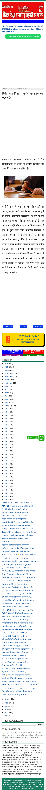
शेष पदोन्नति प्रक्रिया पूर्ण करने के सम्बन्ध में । (14, 516)
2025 (6, 367)
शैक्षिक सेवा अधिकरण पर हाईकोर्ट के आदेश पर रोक (16, 646)
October (8, 380)
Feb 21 (7, 435)
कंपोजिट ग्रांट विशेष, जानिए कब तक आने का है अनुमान (17, 678)
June (6, 393)
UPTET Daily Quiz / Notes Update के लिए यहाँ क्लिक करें (22, 339)
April (6, 399)
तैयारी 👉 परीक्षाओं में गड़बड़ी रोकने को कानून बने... (16, 675)
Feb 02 (7, 496)
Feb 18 (7, 444)
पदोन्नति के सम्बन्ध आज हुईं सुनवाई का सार (14, 519)
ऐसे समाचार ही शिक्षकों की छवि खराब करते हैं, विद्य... (17, 581)
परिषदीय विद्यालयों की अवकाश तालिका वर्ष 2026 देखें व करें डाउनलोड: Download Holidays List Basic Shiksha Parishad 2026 (22, 29)
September (9, 383)
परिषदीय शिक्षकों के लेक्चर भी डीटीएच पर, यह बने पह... (18, 623)
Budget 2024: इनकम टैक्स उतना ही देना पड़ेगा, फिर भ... (19, 532)
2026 (6, 364)
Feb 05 (7, 487)
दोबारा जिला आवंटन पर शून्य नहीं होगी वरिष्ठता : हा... (17, 626)
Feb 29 (7, 409)
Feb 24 (7, 425)
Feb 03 (7, 493)
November (8, 376)
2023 (6, 703)
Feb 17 (7, 448)
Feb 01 (7, 500)
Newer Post (8, 326)
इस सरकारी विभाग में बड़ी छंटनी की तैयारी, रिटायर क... (17, 568)
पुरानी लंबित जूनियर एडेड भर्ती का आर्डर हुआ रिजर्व (16, 564)
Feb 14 (7, 457)
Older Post (38, 326)
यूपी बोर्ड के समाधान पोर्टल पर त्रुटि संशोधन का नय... (17, 597)
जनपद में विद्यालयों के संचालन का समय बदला (15, 512)
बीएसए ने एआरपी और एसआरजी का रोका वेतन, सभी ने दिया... (20, 685)
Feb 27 (7, 415)
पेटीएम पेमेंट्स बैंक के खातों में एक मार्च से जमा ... (16, 603)
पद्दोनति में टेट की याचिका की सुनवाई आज (14, 694)
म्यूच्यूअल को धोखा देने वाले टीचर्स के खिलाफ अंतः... (17, 525)
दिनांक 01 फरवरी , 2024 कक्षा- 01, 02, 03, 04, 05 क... (19, 577)
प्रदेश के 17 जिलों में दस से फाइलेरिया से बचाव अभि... (17, 610)
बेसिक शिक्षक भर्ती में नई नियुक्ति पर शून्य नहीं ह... (16, 659)
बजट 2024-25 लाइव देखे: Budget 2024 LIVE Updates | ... (21, 561)
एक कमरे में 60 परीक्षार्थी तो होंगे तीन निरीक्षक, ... (16, 636)
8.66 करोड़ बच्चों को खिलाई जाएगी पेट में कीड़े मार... (17, 607)
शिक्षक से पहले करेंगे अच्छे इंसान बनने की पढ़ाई (15, 620)
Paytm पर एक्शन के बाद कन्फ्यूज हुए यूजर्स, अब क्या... (18, 535)
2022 (6, 706)
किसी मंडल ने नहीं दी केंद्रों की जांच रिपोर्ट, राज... (16, 633)
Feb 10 (7, 470)
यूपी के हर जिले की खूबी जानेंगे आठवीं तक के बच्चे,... (17, 639)
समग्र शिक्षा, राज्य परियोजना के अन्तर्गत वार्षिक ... (16, 538)
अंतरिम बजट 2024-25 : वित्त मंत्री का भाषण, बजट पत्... (18, 548)
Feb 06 (7, 483)
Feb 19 (7, 441)
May (6, 396)
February (8, 406)
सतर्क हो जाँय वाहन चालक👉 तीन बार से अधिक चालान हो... (19, 555)
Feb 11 (7, 467)
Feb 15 (7, 454)
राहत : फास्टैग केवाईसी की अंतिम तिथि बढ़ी (14, 672)
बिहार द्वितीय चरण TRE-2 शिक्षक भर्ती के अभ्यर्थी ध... (17, 691)
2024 (6, 370)
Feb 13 (7, 461)
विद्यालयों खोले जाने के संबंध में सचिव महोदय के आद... (17, 503)
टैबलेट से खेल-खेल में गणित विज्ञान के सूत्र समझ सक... (17, 613)
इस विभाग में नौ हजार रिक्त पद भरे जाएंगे (14, 642)
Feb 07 (7, 480)
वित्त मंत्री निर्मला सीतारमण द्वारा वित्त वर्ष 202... (15, 509)
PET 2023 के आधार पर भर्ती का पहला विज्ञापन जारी (17, 506)
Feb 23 (7, 428)
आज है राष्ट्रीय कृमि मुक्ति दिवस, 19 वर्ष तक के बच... (17, 584)
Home (23, 326)
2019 (6, 716)
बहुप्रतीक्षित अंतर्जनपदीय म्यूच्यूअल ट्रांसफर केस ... (16, 545)
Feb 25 (7, 422)
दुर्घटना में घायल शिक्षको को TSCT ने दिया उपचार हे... (17, 587)
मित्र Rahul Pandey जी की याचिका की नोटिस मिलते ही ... (19, 571)
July (6, 389)
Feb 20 (7, 438)
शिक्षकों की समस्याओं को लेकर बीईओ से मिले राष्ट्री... (17, 574)
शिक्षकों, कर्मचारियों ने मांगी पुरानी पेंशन (13, 665)
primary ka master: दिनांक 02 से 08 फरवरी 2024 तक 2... (20, 529)
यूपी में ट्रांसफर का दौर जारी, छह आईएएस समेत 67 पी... (18, 649)
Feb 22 (7, 431)
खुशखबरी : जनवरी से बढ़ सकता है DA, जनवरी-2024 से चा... (20, 681)
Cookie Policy (33, 788)
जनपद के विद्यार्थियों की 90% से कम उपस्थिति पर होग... (18, 522)
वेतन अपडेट (5, 542)
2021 (6, 709)
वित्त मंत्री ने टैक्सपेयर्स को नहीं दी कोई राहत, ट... (15, 558)
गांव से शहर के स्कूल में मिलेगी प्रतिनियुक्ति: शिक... (16, 551)
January (8, 699)
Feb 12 (7, 464)
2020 (6, 713)
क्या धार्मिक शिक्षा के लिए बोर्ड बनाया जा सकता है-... (17, 668)
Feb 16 (7, 451)
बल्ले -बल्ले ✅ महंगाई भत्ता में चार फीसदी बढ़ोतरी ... (17, 616)
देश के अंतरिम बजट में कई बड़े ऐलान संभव (14, 655)
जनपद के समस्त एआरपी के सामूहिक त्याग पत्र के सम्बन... (18, 688)
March (7, 402)
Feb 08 (7, 477)
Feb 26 (7, 418)
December (8, 373)
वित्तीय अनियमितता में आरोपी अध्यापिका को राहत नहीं (17, 629)
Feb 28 (7, 412)
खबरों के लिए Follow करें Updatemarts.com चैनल (24, 36)
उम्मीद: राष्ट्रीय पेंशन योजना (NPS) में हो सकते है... (16, 652)
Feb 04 (7, 490)
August (7, 386)
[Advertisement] (23, 63)
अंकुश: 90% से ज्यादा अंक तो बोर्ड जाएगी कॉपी (15, 662)
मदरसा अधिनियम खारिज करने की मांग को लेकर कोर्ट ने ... (18, 600)
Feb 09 (7, 474)
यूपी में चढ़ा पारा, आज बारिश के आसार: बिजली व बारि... (18, 590)
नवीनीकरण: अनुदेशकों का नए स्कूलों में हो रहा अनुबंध (17, 594)
